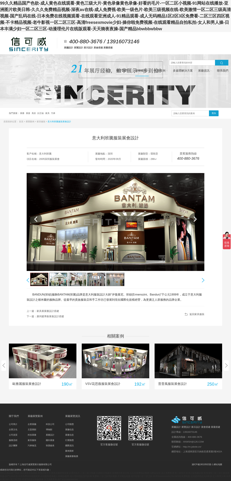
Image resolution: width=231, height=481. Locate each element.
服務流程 (13, 440)
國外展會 (50, 440)
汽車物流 (32, 445)
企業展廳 (32, 424)
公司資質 (13, 435)
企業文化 (13, 429)
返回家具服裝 (196, 314)
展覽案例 (30, 121)
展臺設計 (50, 435)
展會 (28, 113)
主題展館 (32, 429)
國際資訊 (69, 445)
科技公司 (50, 424)
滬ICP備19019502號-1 (202, 464)
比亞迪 (40, 113)
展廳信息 (69, 429)
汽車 (53, 113)
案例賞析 (69, 451)
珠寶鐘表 (50, 445)
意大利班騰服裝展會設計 (59, 121)
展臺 (22, 113)
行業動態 (69, 440)
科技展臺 (32, 435)
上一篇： (43, 311)
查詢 (214, 113)
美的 (34, 113)
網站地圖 (218, 464)
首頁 (21, 121)
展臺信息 (69, 435)
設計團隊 (13, 445)
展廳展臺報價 (71, 456)
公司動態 (69, 424)
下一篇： (45, 316)
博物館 (49, 429)
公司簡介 (13, 424)
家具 (47, 113)
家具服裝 (41, 121)
